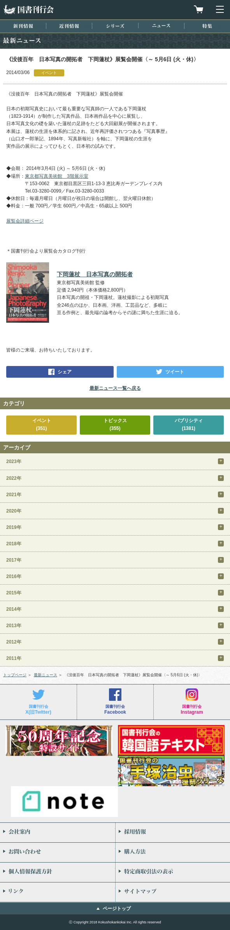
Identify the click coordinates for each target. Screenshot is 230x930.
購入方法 (173, 852)
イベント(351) (41, 424)
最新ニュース (45, 675)
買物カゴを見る (198, 9)
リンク (57, 892)
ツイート (174, 372)
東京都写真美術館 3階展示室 (56, 176)
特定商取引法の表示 (173, 872)
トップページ (14, 675)
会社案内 (57, 832)
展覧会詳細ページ (25, 221)
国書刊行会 (28, 9)
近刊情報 (69, 26)
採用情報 (173, 832)
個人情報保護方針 (57, 872)
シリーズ (115, 26)
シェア (65, 372)
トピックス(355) (115, 424)
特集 (207, 26)
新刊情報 (23, 26)
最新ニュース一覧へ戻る (115, 388)
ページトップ (117, 908)
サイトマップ (173, 892)
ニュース (161, 25)
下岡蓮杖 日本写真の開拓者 (95, 274)
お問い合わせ (57, 852)
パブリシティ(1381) (189, 424)
